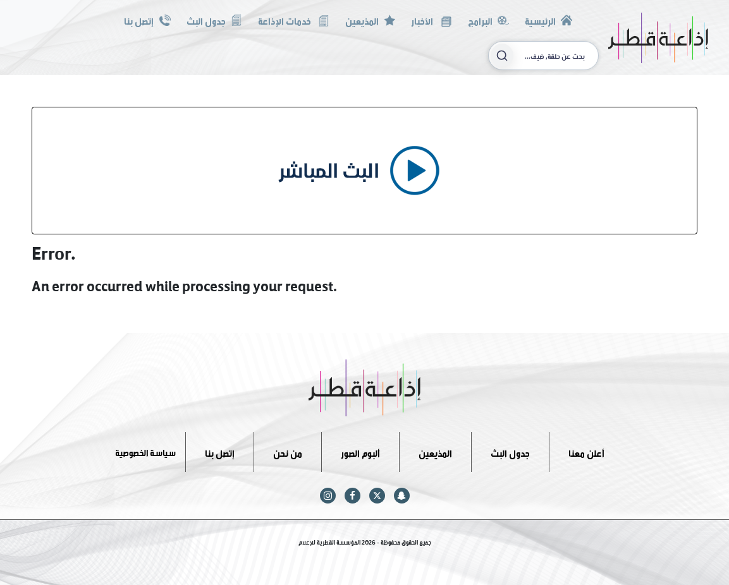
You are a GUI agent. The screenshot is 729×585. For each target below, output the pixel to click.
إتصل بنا (147, 20)
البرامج (488, 20)
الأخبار (431, 20)
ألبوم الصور (360, 451)
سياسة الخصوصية (145, 451)
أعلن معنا (586, 451)
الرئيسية (548, 20)
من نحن (287, 451)
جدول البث (214, 20)
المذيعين (370, 20)
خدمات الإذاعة (293, 20)
